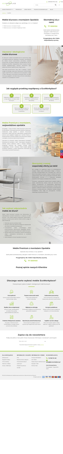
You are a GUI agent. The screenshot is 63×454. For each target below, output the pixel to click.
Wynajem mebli (35, 363)
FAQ (18, 357)
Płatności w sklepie (6, 363)
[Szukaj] (55, 5)
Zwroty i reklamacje (6, 365)
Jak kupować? (5, 357)
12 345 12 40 (52, 358)
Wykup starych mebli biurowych (38, 361)
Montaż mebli (34, 365)
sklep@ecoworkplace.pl (53, 362)
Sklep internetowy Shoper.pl (30, 375)
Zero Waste (34, 359)
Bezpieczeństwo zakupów (22, 359)
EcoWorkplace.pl (8, 375)
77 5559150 (52, 26)
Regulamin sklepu (6, 359)
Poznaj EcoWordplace (36, 357)
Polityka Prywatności (21, 365)
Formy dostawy (5, 361)
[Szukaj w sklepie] (44, 5)
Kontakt (18, 367)
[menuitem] (9, 9)
